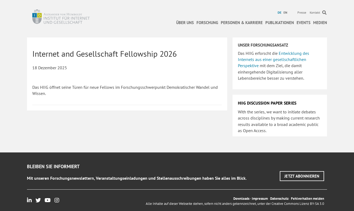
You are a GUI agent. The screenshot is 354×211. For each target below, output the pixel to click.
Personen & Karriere (242, 22)
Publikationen (279, 22)
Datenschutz (279, 198)
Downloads (241, 198)
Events (303, 22)
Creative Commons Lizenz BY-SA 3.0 (298, 203)
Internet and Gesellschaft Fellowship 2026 (104, 53)
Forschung (207, 22)
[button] (302, 176)
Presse (301, 12)
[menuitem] (280, 12)
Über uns (185, 22)
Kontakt (315, 12)
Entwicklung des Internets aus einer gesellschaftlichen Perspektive (273, 59)
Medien (320, 22)
